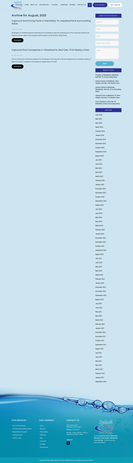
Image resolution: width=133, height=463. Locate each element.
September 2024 (100, 201)
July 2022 (98, 303)
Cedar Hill (102, 436)
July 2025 (98, 160)
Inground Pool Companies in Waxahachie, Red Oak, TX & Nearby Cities (50, 50)
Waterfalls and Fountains (20, 432)
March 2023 (99, 275)
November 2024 (100, 193)
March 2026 (99, 127)
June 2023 (98, 262)
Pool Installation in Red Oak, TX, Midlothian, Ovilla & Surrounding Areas (107, 103)
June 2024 (98, 213)
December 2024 (100, 189)
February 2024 (100, 230)
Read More (17, 40)
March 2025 (99, 176)
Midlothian (114, 436)
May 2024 (98, 217)
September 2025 (100, 152)
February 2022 (100, 324)
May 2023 (98, 267)
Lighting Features (18, 435)
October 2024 (99, 197)
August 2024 (99, 205)
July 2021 (98, 353)
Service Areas (44, 447)
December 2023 (100, 238)
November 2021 (100, 336)
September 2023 (100, 250)
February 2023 (100, 279)
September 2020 (100, 381)
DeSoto (107, 436)
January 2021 (99, 377)
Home (42, 425)
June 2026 (98, 115)
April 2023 (98, 271)
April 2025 (98, 172)
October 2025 (99, 148)
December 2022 (100, 287)
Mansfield (97, 438)
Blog (41, 438)
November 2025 (100, 143)
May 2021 (98, 361)
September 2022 (100, 295)
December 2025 (100, 139)
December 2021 (100, 332)
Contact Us (43, 441)
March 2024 (99, 226)
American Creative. (87, 460)
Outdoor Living (17, 438)
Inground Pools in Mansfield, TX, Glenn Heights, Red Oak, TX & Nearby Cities (107, 96)
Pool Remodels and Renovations (22, 429)
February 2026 (100, 131)
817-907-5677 (100, 5)
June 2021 (98, 357)
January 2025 (99, 184)
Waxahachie (113, 438)
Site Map (42, 444)
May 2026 (98, 119)
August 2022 (99, 299)
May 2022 (98, 312)
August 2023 (99, 254)
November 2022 (100, 291)
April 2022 (98, 316)
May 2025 (98, 168)
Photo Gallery (44, 432)
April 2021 (98, 365)
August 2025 (99, 156)
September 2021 (100, 345)
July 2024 (98, 209)
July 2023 (98, 258)
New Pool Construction (19, 425)
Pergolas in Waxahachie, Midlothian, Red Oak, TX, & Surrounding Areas (107, 76)
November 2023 (100, 242)
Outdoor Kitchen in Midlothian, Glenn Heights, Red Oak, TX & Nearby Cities (107, 82)
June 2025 (98, 164)
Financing (43, 435)
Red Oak (100, 440)
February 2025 (100, 180)
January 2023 (99, 283)
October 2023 (99, 246)
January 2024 (99, 234)
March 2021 (99, 369)
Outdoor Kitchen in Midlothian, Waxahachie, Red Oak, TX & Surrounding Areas (108, 89)
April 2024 (98, 221)
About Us (42, 429)
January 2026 (99, 135)
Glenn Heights (105, 438)
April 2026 (98, 123)
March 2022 (99, 320)
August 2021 (99, 349)
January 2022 (99, 328)
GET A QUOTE (115, 5)
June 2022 (98, 308)
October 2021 (99, 340)
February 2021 (100, 373)
